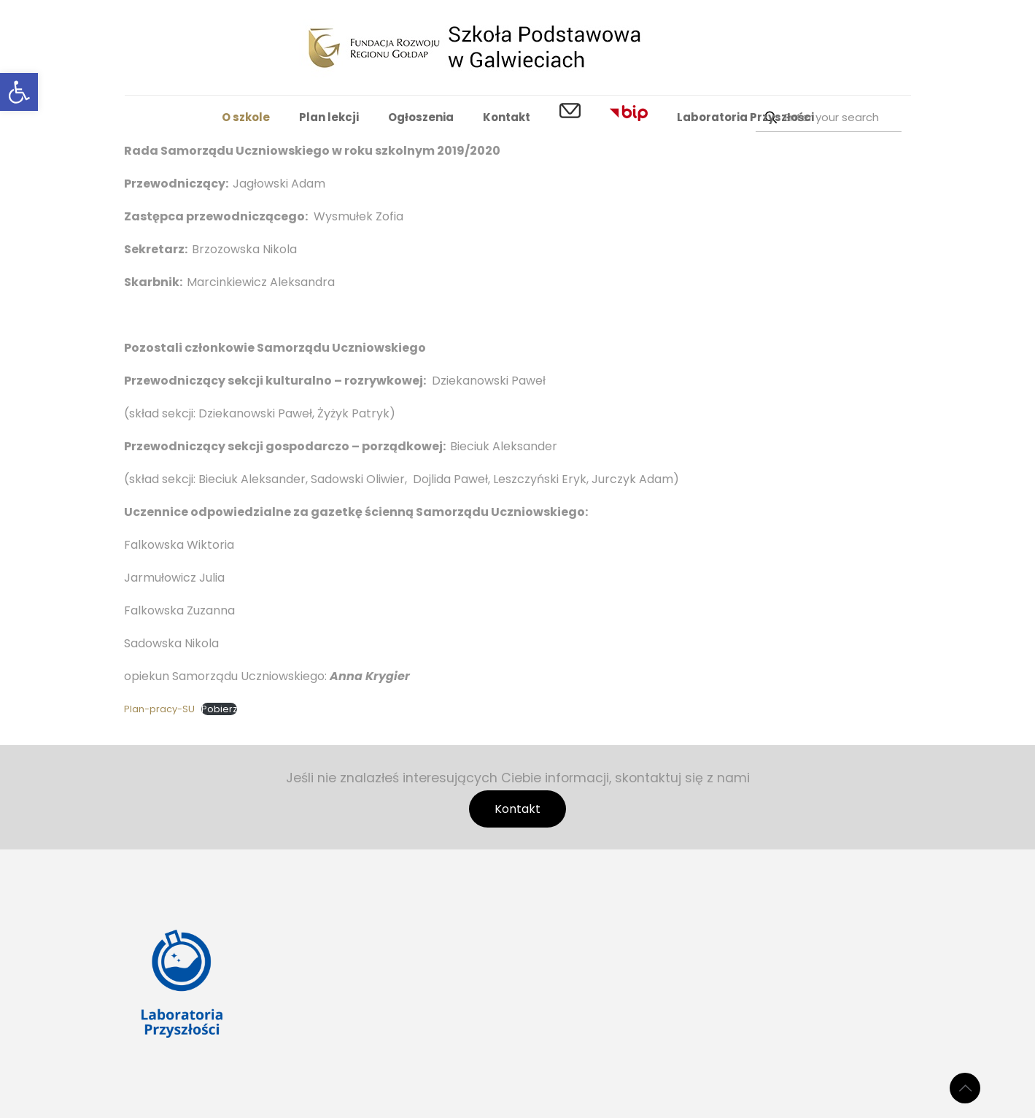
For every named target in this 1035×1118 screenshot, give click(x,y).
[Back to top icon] (965, 1088)
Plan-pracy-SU (159, 709)
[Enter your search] (829, 117)
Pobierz (219, 709)
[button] (19, 92)
